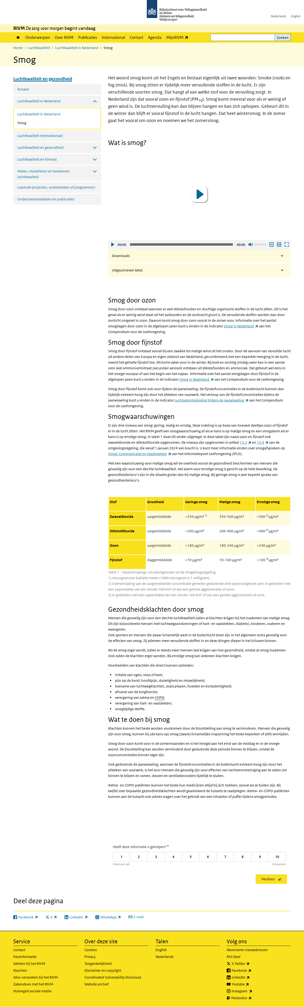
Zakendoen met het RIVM (33, 984)
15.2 (245, 442)
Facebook (252, 970)
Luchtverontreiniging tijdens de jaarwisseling (212, 400)
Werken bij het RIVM (29, 963)
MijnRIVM (178, 37)
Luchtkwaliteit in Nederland (76, 47)
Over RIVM (64, 37)
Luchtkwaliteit (39, 47)
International (113, 37)
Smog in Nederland (241, 326)
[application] (199, 194)
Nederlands (278, 16)
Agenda (154, 37)
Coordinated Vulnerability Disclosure (112, 977)
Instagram (252, 991)
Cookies (90, 950)
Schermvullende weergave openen (286, 244)
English (295, 16)
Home (18, 37)
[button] (199, 194)
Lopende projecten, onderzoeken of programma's (56, 187)
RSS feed (233, 956)
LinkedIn (251, 977)
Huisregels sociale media (32, 991)
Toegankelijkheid (98, 963)
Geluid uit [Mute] (250, 244)
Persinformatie (25, 956)
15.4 (262, 442)
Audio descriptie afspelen (278, 244)
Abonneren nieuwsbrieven (247, 950)
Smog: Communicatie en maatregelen (139, 454)
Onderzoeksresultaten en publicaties (45, 199)
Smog (34, 122)
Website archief (96, 984)
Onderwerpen (37, 37)
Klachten (20, 970)
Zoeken (283, 37)
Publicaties (87, 37)
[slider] (181, 244)
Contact (136, 37)
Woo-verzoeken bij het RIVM (35, 977)
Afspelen (112, 244)
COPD (159, 697)
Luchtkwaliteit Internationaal (40, 135)
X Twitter (251, 963)
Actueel (23, 89)
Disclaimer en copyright (102, 970)
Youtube (251, 984)
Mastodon (251, 998)
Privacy (90, 956)
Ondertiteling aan (271, 244)
